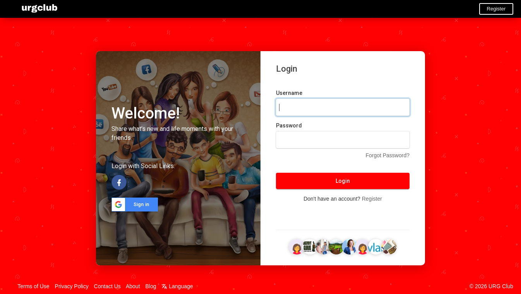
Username (289, 93)
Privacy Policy (72, 286)
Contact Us (107, 286)
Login (343, 181)
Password (289, 125)
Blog (150, 286)
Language (177, 286)
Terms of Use (33, 286)
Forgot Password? (387, 155)
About (133, 286)
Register (496, 9)
